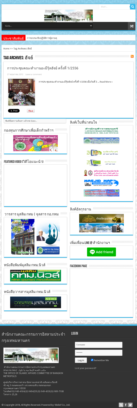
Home (6, 48)
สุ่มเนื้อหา (131, 26)
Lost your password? (85, 368)
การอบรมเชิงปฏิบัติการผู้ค (40, 38)
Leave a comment (34, 74)
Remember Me (100, 360)
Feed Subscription (132, 56)
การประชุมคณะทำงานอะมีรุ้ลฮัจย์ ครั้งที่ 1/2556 (42, 68)
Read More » (106, 81)
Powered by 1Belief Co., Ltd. (55, 405)
